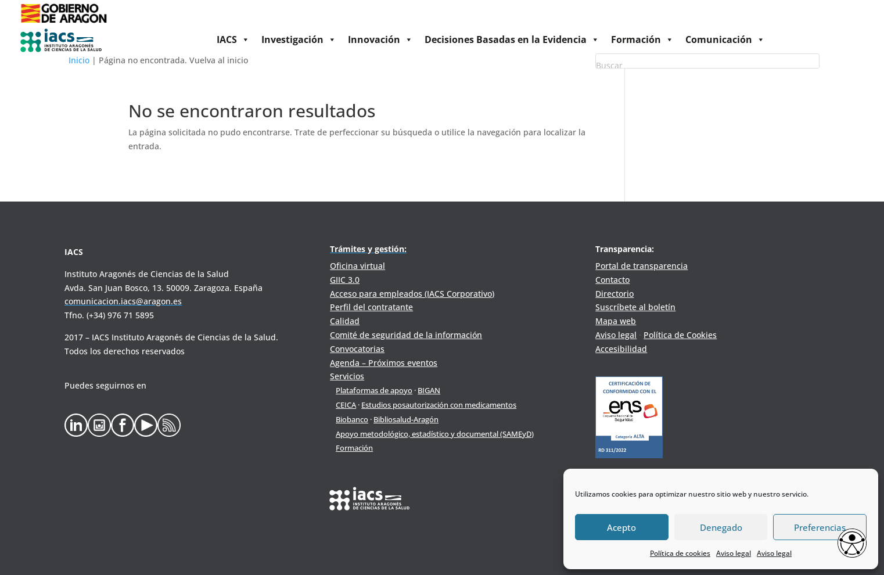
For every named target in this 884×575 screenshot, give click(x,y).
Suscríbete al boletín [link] (635, 306)
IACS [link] (233, 39)
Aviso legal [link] (733, 553)
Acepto (621, 527)
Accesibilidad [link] (621, 348)
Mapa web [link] (615, 320)
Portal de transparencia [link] (641, 265)
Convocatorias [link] (357, 348)
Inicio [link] (79, 60)
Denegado (721, 527)
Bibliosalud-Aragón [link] (406, 419)
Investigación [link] (298, 39)
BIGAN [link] (429, 390)
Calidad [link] (345, 320)
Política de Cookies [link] (680, 334)
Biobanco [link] (352, 419)
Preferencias (820, 527)
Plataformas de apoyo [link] (374, 390)
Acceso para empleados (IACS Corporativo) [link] (412, 293)
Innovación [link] (380, 39)
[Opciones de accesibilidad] (852, 544)
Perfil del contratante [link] (371, 306)
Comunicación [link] (725, 39)
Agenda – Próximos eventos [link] (383, 362)
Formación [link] (642, 39)
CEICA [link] (346, 405)
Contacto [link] (612, 279)
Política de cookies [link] (680, 553)
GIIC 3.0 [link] (345, 279)
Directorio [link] (614, 293)
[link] (63, 23)
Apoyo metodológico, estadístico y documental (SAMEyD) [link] (435, 434)
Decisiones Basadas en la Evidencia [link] (512, 39)
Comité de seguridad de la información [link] (406, 334)
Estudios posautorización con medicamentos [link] (438, 405)
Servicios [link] (347, 376)
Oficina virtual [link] (357, 265)
